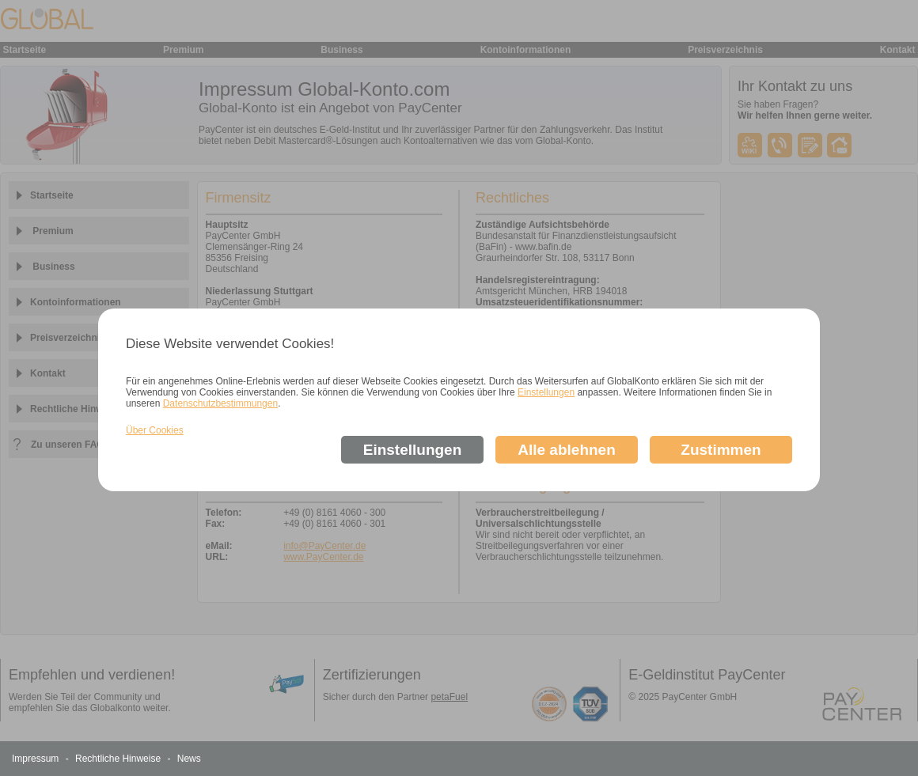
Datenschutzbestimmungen (220, 403)
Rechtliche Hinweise (119, 758)
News (189, 758)
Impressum (37, 758)
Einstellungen (546, 392)
